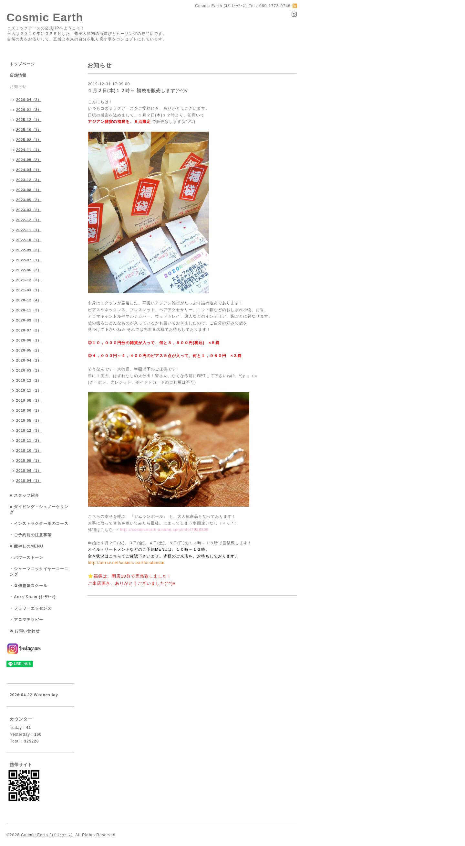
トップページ (22, 64)
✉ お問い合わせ (25, 631)
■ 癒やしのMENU (26, 546)
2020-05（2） (29, 350)
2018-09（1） (29, 460)
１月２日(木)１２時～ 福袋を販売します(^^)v (138, 90)
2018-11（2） (29, 440)
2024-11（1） (29, 150)
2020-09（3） (29, 320)
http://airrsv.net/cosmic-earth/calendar (126, 562)
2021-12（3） (29, 280)
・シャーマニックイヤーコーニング (39, 572)
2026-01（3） (29, 110)
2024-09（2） (29, 160)
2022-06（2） (29, 270)
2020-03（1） (29, 370)
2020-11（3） (29, 310)
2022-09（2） (29, 250)
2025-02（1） (29, 140)
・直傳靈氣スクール (28, 585)
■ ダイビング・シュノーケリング (39, 509)
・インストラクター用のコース (39, 523)
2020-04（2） (29, 360)
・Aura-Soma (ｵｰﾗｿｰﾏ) (33, 597)
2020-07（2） (29, 330)
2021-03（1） (29, 290)
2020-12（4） (29, 300)
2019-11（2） (29, 390)
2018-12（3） (29, 430)
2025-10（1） (29, 130)
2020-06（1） (29, 340)
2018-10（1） (29, 450)
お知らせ (18, 86)
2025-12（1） (29, 120)
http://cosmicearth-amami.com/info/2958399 (164, 529)
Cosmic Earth (44, 17)
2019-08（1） (29, 400)
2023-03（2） (29, 210)
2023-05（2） (29, 200)
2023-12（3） (29, 180)
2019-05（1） (29, 420)
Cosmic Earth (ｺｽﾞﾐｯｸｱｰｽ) (47, 835)
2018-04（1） (29, 481)
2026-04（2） (29, 100)
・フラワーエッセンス (31, 608)
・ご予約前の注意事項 (31, 535)
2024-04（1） (29, 170)
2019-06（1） (29, 410)
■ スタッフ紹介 (24, 495)
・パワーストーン (26, 557)
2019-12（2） (29, 380)
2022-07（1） (29, 260)
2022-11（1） (29, 230)
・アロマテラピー (26, 619)
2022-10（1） (29, 240)
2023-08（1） (29, 190)
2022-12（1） (29, 220)
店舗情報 (18, 75)
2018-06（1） (29, 470)
